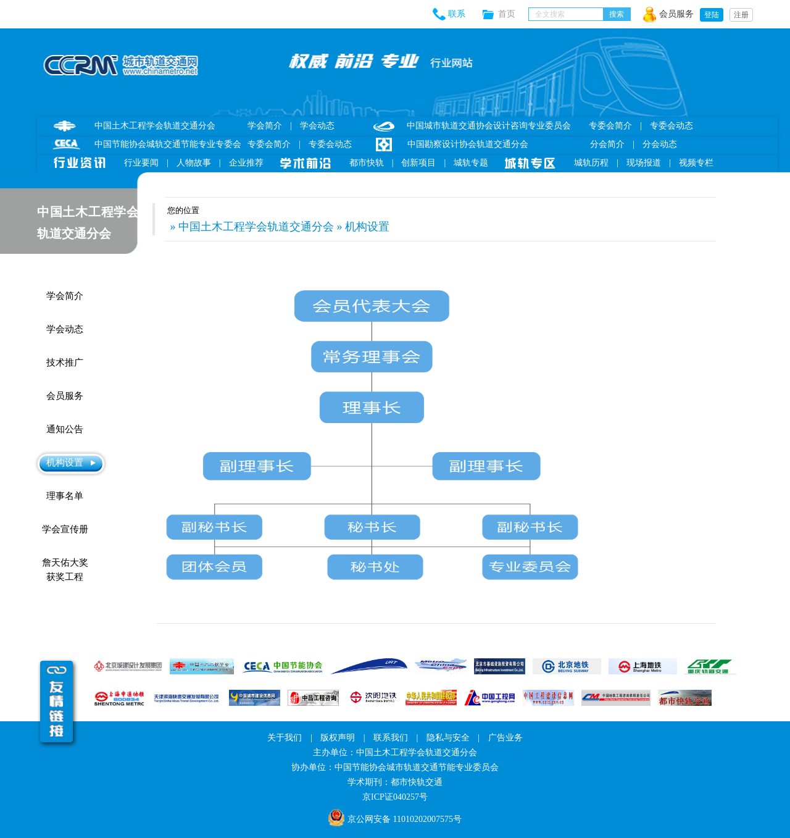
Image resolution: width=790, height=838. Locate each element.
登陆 (711, 14)
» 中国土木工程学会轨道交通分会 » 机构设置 (278, 226)
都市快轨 (366, 162)
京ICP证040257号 (395, 797)
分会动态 (659, 144)
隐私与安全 (448, 737)
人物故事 (194, 162)
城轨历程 (591, 162)
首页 (513, 14)
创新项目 (418, 162)
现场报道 (643, 162)
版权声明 (337, 737)
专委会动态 (330, 144)
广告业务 (505, 737)
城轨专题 (471, 162)
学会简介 (264, 125)
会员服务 (676, 14)
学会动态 (317, 125)
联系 (456, 14)
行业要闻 (141, 162)
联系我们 (390, 737)
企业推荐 (246, 162)
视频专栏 (696, 162)
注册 (741, 14)
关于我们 (284, 737)
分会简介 (607, 144)
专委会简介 (269, 144)
